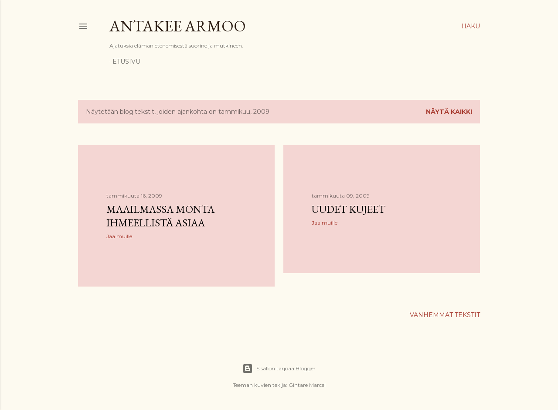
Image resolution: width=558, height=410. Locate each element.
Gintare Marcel (307, 385)
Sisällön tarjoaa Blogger (279, 368)
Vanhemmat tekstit (445, 315)
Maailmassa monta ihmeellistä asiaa (160, 215)
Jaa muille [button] (119, 236)
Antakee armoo (177, 26)
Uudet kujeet (348, 209)
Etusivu (126, 61)
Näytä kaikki (449, 112)
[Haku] (470, 26)
